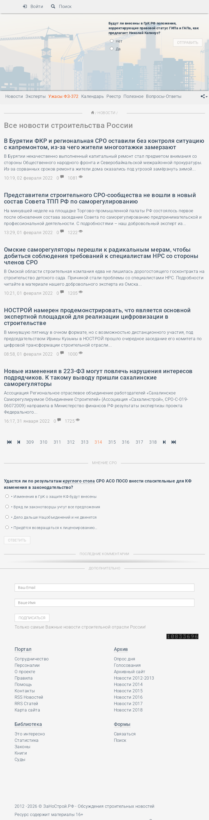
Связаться (125, 733)
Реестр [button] (113, 96)
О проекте (25, 671)
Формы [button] (122, 723)
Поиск (61, 6)
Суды (20, 758)
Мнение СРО (104, 462)
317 (139, 441)
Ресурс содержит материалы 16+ (49, 814)
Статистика (27, 739)
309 (30, 441)
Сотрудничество (32, 658)
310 (43, 441)
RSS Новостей (29, 696)
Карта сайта (27, 709)
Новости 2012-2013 (134, 677)
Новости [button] (14, 96)
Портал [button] (23, 648)
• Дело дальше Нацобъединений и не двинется (51, 517)
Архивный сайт (130, 671)
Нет (116, 41)
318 (153, 441)
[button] (204, 96)
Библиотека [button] (28, 723)
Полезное (133, 96)
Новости (106, 113)
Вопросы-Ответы (164, 96)
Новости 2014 (128, 683)
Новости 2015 (128, 690)
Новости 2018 (128, 709)
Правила (24, 677)
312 (71, 441)
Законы (23, 746)
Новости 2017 (128, 703)
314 (98, 441)
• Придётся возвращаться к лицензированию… (51, 527)
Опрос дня (124, 658)
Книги (21, 752)
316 (125, 441)
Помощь (23, 683)
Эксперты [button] (35, 96)
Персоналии (27, 664)
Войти (33, 6)
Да (115, 49)
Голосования (127, 664)
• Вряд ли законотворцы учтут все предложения (52, 506)
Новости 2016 (128, 696)
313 (84, 441)
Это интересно (30, 733)
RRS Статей (26, 703)
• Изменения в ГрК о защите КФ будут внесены (51, 496)
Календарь (92, 96)
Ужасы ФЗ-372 (63, 96)
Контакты (25, 690)
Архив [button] (121, 648)
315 (112, 441)
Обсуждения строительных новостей (116, 805)
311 (57, 441)
